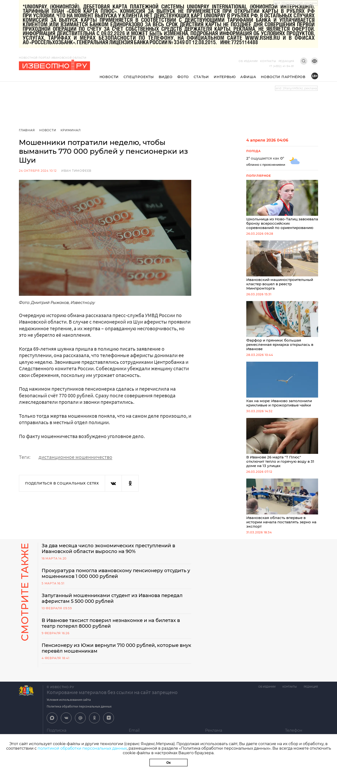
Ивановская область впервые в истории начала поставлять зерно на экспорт (282, 507)
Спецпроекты (139, 77)
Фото (183, 77)
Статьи (201, 77)
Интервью (225, 77)
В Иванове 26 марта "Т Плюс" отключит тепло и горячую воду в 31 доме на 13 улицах (282, 446)
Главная (27, 130)
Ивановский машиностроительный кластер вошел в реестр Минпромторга (282, 266)
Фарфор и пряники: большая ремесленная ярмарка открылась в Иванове (282, 327)
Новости (109, 77)
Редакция (286, 61)
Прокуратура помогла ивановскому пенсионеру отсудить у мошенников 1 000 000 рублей (115, 577)
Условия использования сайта (69, 704)
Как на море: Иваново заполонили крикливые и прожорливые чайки (282, 387)
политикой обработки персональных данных (82, 748)
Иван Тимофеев (76, 170)
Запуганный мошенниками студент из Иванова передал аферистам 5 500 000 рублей (113, 602)
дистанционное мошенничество (75, 457)
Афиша (248, 77)
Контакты (268, 61)
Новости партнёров (283, 77)
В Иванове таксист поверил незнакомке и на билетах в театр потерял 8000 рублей (112, 627)
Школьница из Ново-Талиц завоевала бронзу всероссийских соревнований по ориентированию (282, 205)
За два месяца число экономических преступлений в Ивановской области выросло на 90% (109, 552)
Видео (166, 77)
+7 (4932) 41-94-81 (281, 66)
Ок (168, 762)
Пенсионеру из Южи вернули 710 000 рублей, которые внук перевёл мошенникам (111, 652)
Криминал (71, 130)
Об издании (248, 61)
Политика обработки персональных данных (79, 710)
